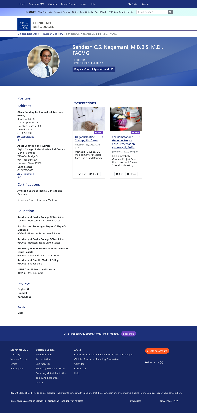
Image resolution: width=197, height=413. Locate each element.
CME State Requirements (121, 12)
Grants (39, 382)
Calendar (52, 4)
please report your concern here (166, 392)
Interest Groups (62, 12)
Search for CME (36, 4)
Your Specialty (45, 12)
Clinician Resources (28, 33)
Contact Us (80, 368)
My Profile (133, 4)
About (83, 4)
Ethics (75, 12)
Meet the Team (44, 354)
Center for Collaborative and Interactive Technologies (103, 354)
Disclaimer (135, 401)
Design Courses (68, 4)
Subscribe (128, 333)
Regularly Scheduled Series (51, 368)
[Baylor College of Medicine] (36, 24)
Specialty (15, 354)
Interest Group (18, 359)
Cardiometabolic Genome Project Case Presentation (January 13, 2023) (123, 142)
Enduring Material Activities (51, 373)
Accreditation (43, 359)
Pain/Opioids (86, 12)
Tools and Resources (47, 377)
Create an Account (157, 350)
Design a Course (45, 349)
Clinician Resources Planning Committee (96, 359)
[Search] (152, 12)
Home (22, 4)
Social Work (100, 12)
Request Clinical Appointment (92, 69)
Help (92, 4)
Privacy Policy (167, 401)
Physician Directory (52, 33)
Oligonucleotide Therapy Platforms (86, 138)
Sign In (145, 4)
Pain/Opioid (17, 368)
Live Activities (43, 363)
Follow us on (154, 362)
